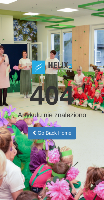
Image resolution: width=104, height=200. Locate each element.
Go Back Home (51, 133)
